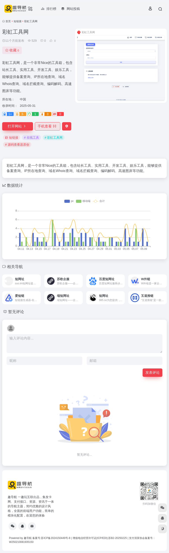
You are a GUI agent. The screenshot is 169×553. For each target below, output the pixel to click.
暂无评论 (16, 312)
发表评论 (152, 372)
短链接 (18, 21)
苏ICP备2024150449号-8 (55, 538)
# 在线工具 (31, 137)
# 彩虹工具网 (54, 137)
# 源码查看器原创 (17, 144)
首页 (8, 21)
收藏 (12, 50)
